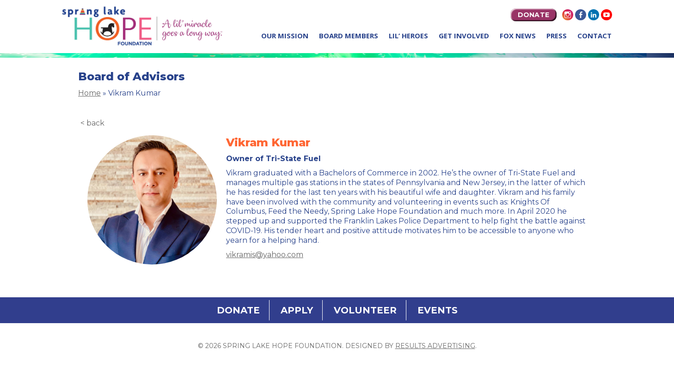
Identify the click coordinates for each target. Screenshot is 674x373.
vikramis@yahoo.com (264, 254)
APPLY (297, 310)
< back (92, 123)
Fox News (518, 35)
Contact (594, 35)
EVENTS (437, 310)
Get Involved (464, 35)
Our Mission (284, 35)
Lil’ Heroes (408, 35)
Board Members (348, 35)
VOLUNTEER (365, 310)
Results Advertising (435, 346)
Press (556, 35)
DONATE (534, 15)
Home (89, 93)
